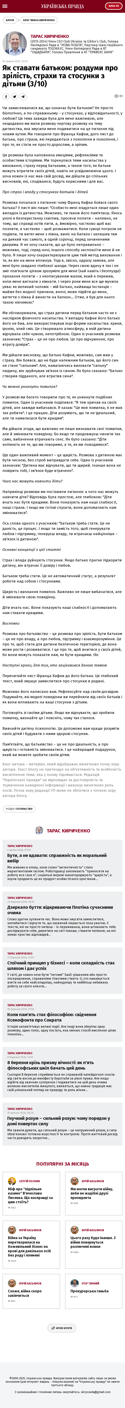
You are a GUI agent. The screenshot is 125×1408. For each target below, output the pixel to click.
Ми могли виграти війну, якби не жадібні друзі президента (92, 1193)
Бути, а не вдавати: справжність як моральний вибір (57, 858)
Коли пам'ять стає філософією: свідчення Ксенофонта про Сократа (51, 1017)
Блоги (10, 20)
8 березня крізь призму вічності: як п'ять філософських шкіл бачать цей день (50, 1065)
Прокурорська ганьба (90, 1291)
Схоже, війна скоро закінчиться (25, 1293)
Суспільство (19, 808)
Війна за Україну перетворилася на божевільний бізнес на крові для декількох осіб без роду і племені (29, 1247)
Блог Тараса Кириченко (39, 20)
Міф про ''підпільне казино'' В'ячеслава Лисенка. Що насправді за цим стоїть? (30, 1195)
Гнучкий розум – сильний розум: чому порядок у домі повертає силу (58, 1121)
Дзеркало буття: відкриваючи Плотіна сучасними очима (60, 910)
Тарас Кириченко (49, 36)
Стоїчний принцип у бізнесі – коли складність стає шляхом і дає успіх (61, 965)
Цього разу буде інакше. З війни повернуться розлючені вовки (93, 1242)
